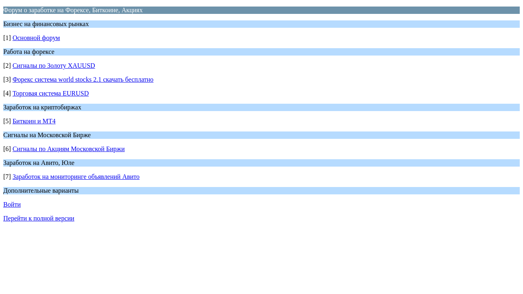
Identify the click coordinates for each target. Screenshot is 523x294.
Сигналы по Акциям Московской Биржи (69, 148)
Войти (12, 204)
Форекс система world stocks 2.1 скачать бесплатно (83, 79)
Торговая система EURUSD (51, 93)
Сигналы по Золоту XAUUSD (54, 65)
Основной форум (36, 37)
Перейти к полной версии (38, 218)
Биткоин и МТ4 (34, 121)
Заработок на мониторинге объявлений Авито (76, 176)
